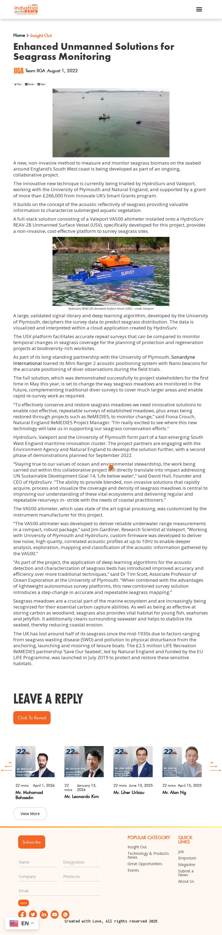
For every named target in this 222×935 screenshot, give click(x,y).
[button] (199, 9)
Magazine (186, 865)
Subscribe (31, 842)
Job (181, 852)
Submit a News (186, 873)
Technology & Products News (148, 855)
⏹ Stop (41, 84)
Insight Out (137, 847)
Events (133, 870)
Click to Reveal (32, 717)
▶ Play (18, 84)
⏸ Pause (29, 84)
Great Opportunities (145, 864)
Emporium (187, 858)
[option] (35, 771)
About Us (186, 881)
